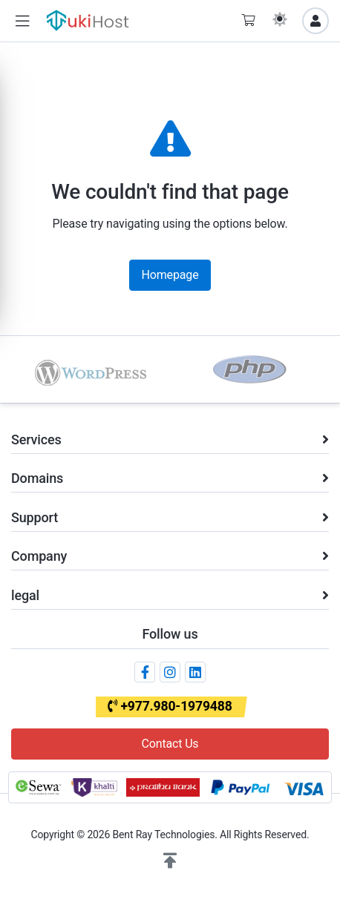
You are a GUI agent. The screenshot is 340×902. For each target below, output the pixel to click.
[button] (22, 21)
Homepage (170, 275)
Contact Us (170, 744)
